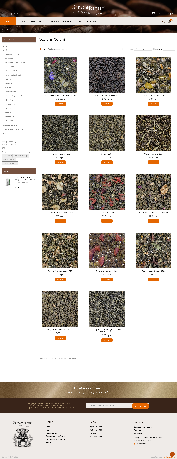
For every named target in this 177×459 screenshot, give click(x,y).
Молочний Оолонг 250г (60, 154)
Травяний (10, 87)
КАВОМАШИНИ (37, 21)
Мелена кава (96, 435)
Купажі (93, 432)
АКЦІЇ (79, 21)
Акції (48, 441)
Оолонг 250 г (107, 154)
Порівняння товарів (55, 438)
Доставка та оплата (143, 426)
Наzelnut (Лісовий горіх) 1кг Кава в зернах (24, 185)
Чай (47, 429)
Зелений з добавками (16, 71)
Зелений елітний (13, 75)
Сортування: (127, 49)
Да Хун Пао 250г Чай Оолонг (107, 95)
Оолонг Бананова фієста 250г (60, 212)
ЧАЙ (23, 21)
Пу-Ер (8, 108)
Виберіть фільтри (25, 165)
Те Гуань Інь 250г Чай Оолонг (60, 329)
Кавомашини (52, 432)
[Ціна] (9, 152)
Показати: (157, 49)
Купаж (9, 83)
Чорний (9, 58)
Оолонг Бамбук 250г (153, 154)
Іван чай (10, 117)
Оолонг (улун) (16, 30)
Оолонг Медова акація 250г (60, 271)
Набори (9, 121)
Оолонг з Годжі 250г (107, 212)
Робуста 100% (96, 429)
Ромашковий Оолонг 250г (153, 271)
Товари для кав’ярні (55, 435)
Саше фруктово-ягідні (16, 96)
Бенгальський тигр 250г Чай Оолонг (60, 95)
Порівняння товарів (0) (57, 49)
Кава (48, 426)
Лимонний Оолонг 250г (153, 95)
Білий (8, 79)
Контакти (138, 432)
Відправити (141, 405)
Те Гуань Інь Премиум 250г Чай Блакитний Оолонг (107, 330)
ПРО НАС (91, 21)
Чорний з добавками (15, 63)
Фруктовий (11, 92)
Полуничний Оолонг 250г (106, 271)
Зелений (10, 67)
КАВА (7, 21)
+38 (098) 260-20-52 (12, 14)
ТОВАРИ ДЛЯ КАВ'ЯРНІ (61, 21)
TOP (172, 454)
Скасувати (7, 165)
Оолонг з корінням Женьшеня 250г (153, 212)
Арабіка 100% (96, 426)
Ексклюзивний (12, 54)
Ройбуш (9, 100)
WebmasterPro (169, 456)
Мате (8, 112)
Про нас (137, 429)
